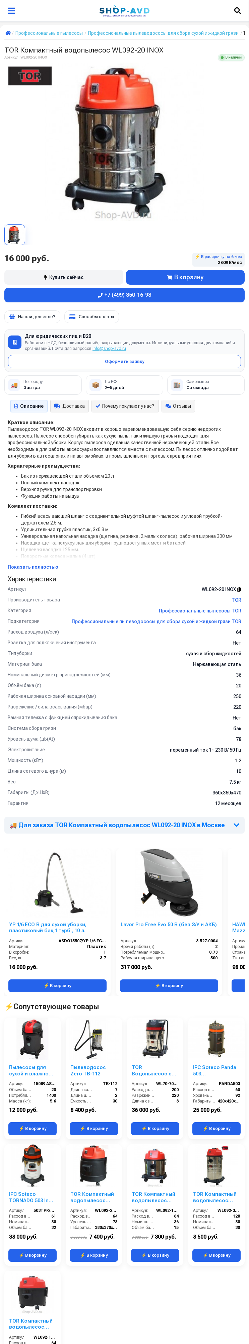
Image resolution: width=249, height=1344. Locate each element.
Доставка (69, 406)
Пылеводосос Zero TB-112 (88, 1028)
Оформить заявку (124, 361)
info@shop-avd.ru (109, 348)
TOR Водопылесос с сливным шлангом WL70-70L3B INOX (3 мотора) (155, 1028)
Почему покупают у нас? (125, 406)
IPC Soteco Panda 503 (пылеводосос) (214, 1028)
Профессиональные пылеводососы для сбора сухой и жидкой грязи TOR (156, 621)
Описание (29, 406)
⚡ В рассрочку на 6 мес (218, 259)
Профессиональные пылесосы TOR (200, 610)
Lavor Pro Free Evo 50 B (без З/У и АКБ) (169, 925)
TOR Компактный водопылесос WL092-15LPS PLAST (31, 1196)
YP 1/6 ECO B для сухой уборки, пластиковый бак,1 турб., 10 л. (47, 928)
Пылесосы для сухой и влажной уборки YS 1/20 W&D (30, 1028)
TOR (236, 600)
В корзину (185, 277)
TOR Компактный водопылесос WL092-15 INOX (153, 1113)
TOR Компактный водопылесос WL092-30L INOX (215, 1113)
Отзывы (178, 406)
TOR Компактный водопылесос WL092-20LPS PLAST (92, 1113)
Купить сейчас (63, 277)
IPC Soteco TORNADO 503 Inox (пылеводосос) (32, 1113)
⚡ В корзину (57, 986)
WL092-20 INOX (221, 589)
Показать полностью (33, 567)
